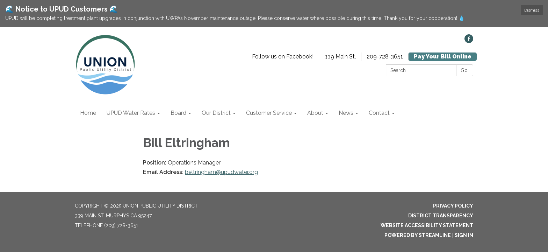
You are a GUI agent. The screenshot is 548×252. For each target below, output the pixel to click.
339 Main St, (340, 56)
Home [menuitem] (88, 113)
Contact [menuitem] (379, 113)
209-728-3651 (385, 56)
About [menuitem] (315, 113)
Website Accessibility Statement (427, 225)
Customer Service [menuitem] (269, 113)
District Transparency (440, 215)
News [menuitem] (346, 113)
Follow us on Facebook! (282, 56)
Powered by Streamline (417, 235)
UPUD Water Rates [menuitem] (131, 113)
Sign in (464, 235)
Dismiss (531, 10)
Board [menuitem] (178, 113)
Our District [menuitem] (216, 113)
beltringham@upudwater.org (221, 172)
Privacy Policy (453, 206)
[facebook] (468, 41)
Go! (465, 70)
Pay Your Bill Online (442, 56)
